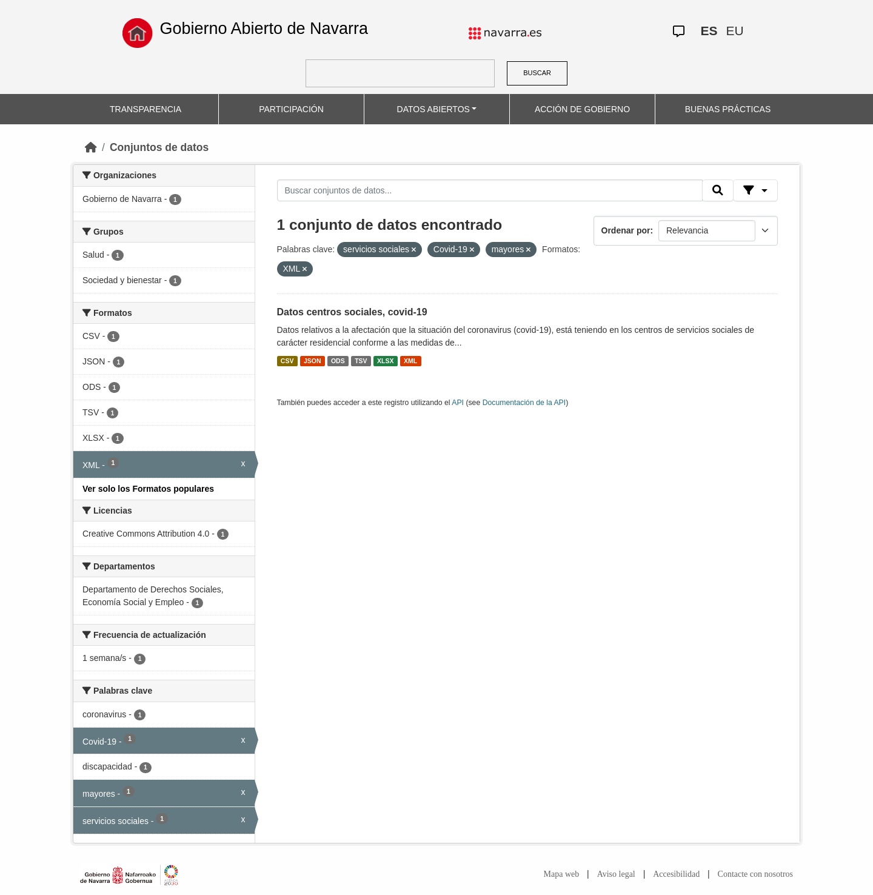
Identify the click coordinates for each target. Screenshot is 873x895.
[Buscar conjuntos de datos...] (490, 190)
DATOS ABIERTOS (433, 109)
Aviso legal (616, 874)
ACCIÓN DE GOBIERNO (582, 109)
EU (734, 31)
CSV (287, 360)
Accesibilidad (676, 874)
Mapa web (562, 874)
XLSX (385, 360)
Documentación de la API (524, 402)
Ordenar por (626, 230)
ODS (338, 360)
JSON (312, 360)
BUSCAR (537, 72)
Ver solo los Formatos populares (148, 489)
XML (410, 360)
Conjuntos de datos (159, 147)
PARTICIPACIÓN (291, 109)
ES (708, 31)
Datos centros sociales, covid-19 (352, 312)
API (458, 402)
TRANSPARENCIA (145, 109)
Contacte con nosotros (755, 874)
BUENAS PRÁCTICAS (728, 109)
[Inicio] (91, 147)
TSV (361, 360)
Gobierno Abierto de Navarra (263, 28)
